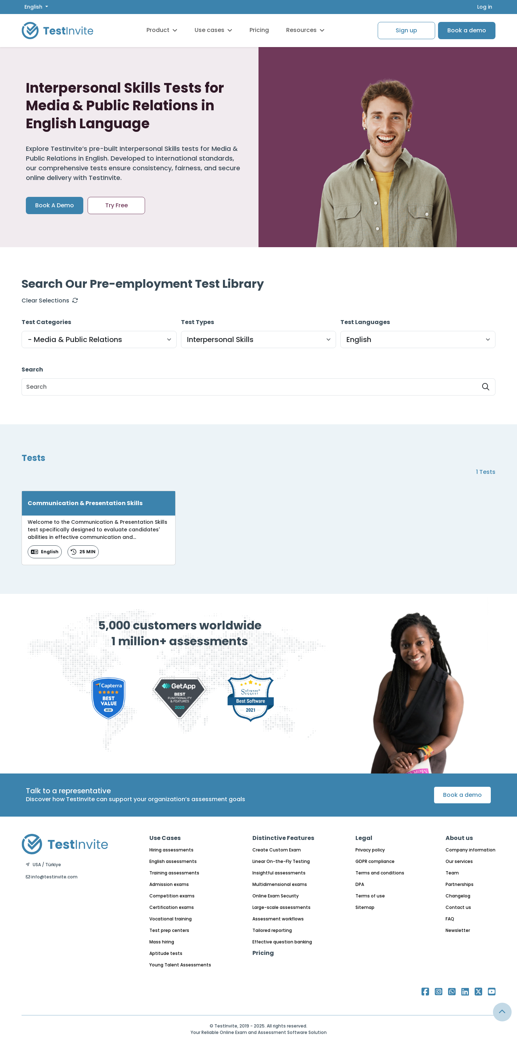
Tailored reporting (272, 930)
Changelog (458, 896)
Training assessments (174, 873)
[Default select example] (99, 339)
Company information (470, 850)
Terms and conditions (379, 873)
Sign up (406, 30)
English (34, 6)
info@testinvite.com (52, 877)
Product (161, 30)
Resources (305, 30)
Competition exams (172, 896)
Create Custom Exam (276, 850)
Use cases (213, 30)
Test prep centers (169, 930)
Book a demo (466, 30)
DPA (359, 884)
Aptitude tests (165, 953)
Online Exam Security (275, 896)
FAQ (450, 919)
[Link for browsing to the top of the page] (502, 1012)
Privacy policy (370, 850)
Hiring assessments (171, 850)
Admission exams (169, 884)
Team (452, 873)
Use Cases (165, 838)
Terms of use (370, 896)
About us (459, 838)
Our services (459, 861)
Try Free (116, 205)
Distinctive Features (283, 838)
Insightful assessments (279, 873)
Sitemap (364, 907)
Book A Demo (54, 205)
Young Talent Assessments (180, 965)
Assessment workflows (278, 919)
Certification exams (171, 907)
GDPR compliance (375, 861)
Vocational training (170, 919)
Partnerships (460, 884)
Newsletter (458, 930)
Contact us (458, 907)
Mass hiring (161, 942)
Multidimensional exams (279, 884)
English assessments (173, 861)
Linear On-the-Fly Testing (281, 861)
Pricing (259, 30)
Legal (363, 838)
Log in (484, 6)
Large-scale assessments (281, 907)
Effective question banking (282, 942)
